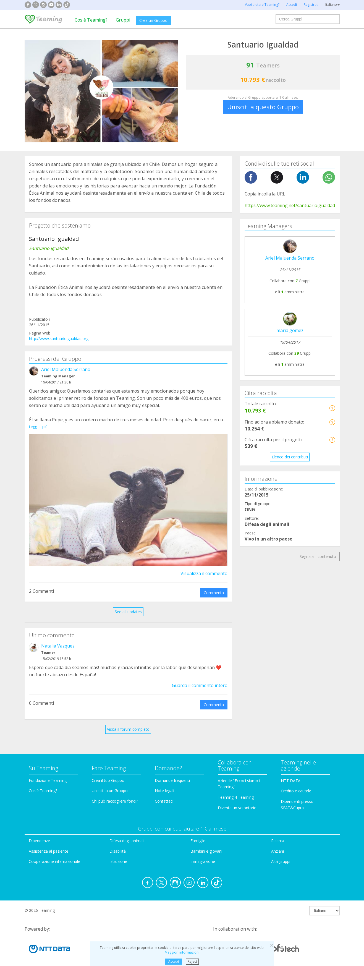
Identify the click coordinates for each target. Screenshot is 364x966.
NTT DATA (290, 774)
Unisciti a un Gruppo (110, 784)
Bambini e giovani (206, 844)
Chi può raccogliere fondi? (115, 794)
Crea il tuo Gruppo (108, 774)
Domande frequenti (172, 774)
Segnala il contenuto (318, 556)
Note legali (164, 784)
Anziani (277, 844)
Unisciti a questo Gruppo (263, 107)
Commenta (214, 586)
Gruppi (123, 20)
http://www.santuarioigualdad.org (58, 338)
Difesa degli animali (126, 834)
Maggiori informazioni (182, 952)
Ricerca (277, 834)
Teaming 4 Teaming (236, 790)
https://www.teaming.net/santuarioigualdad (290, 205)
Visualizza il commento (203, 567)
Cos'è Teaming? (91, 20)
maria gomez (289, 330)
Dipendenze (39, 834)
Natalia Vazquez (58, 639)
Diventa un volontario (237, 801)
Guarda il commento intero (199, 679)
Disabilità (117, 844)
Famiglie (197, 834)
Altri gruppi (280, 855)
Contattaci (164, 794)
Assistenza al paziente (48, 844)
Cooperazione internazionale (54, 855)
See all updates (128, 605)
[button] (332, 408)
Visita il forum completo (128, 722)
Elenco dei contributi (290, 456)
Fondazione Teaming (48, 774)
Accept (173, 961)
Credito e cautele (296, 784)
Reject (192, 961)
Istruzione (118, 855)
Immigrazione (202, 855)
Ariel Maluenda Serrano (65, 369)
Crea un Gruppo (153, 20)
